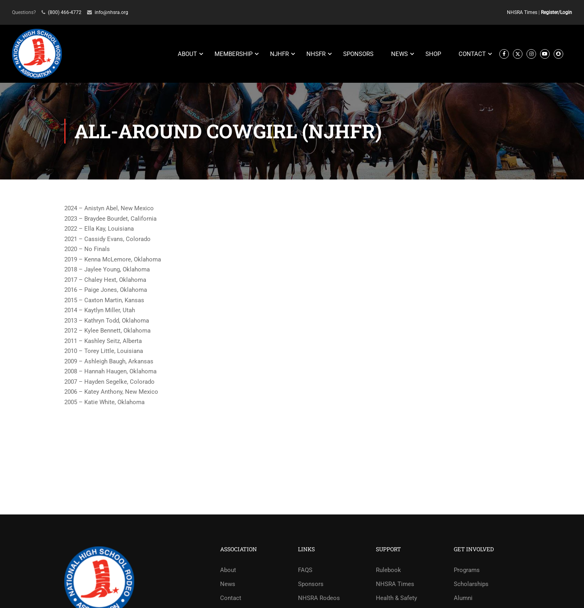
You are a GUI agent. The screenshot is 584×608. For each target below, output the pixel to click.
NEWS (399, 54)
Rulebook (388, 570)
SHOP (433, 54)
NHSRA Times (522, 12)
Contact (230, 598)
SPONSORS (358, 54)
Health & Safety (396, 598)
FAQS (305, 570)
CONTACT (472, 54)
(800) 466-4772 (64, 12)
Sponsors (311, 584)
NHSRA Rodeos (319, 598)
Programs (467, 570)
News (227, 584)
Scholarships (471, 584)
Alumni (463, 598)
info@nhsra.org (111, 12)
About (228, 570)
